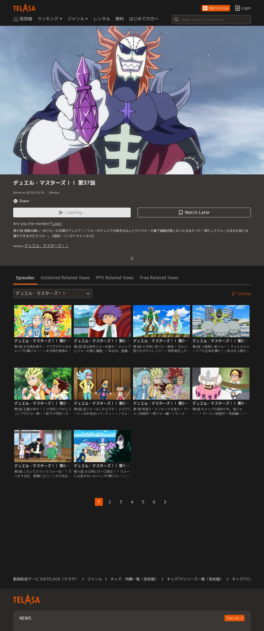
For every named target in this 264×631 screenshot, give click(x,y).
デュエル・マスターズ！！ (47, 245)
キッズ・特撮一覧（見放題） (134, 578)
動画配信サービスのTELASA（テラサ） (46, 578)
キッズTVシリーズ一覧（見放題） (195, 578)
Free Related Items (159, 278)
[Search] (211, 19)
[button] (216, 8)
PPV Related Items (115, 278)
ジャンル (94, 578)
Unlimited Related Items (65, 278)
